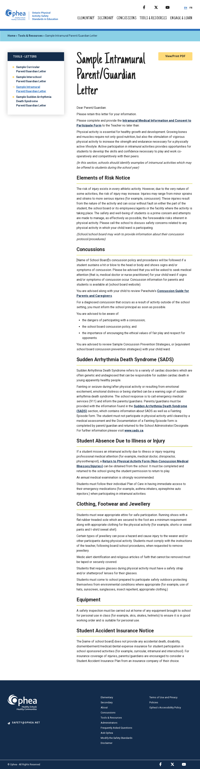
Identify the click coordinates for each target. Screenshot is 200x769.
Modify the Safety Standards (116, 737)
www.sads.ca (133, 430)
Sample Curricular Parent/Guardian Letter (31, 69)
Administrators (109, 722)
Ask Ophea (107, 732)
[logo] (22, 719)
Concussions (127, 18)
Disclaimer (106, 743)
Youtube (171, 6)
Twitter (159, 6)
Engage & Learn (181, 18)
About (104, 707)
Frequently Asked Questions (116, 727)
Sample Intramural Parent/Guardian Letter (31, 89)
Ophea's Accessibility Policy (165, 707)
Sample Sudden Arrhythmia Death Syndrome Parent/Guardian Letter (33, 101)
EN (185, 7)
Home (11, 35)
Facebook (148, 6)
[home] (31, 19)
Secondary (106, 18)
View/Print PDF (175, 56)
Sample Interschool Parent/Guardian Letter (31, 79)
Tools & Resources (153, 18)
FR (190, 7)
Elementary (86, 18)
